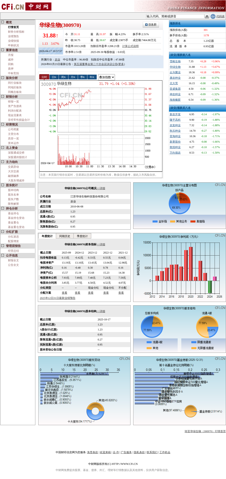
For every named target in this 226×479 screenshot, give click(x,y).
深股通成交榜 (16, 152)
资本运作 (13, 143)
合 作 (116, 452)
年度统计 (47, 236)
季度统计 (82, 236)
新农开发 (175, 114)
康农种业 (175, 77)
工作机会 (164, 452)
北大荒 (174, 83)
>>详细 (100, 188)
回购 (10, 64)
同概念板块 (15, 92)
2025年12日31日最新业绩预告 (57, 298)
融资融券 (13, 176)
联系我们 (152, 452)
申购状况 (13, 45)
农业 (57, 59)
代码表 (220, 16)
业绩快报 (13, 40)
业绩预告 (13, 36)
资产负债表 (15, 106)
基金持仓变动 (16, 218)
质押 (10, 68)
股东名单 (13, 194)
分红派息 (13, 236)
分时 (44, 77)
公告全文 (13, 265)
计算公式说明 (130, 46)
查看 (64, 292)
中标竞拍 (13, 73)
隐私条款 (139, 452)
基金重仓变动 (16, 227)
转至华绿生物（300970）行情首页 (205, 431)
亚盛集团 (175, 88)
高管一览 (13, 138)
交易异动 (13, 166)
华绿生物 (175, 66)
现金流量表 (15, 115)
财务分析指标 (16, 31)
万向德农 (175, 152)
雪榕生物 (175, 61)
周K (63, 77)
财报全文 (13, 260)
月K (73, 77)
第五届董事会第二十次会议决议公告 (96, 64)
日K (54, 77)
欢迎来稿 (105, 452)
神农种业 (175, 94)
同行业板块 (15, 82)
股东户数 (13, 199)
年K (92, 77)
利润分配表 (15, 110)
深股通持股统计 (17, 157)
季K (82, 77)
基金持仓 (13, 213)
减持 (10, 59)
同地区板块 (15, 87)
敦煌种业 (175, 147)
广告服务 (126, 452)
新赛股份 (175, 141)
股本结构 (13, 190)
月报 (10, 55)
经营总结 (13, 250)
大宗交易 (13, 171)
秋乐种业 (175, 130)
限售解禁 (13, 203)
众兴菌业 (175, 72)
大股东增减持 (16, 180)
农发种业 (175, 125)
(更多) (121, 64)
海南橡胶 (175, 99)
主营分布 (13, 134)
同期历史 (64, 236)
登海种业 (175, 136)
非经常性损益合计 (19, 119)
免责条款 (92, 452)
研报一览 (13, 101)
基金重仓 (13, 222)
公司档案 (13, 129)
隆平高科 (175, 119)
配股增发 (13, 241)
